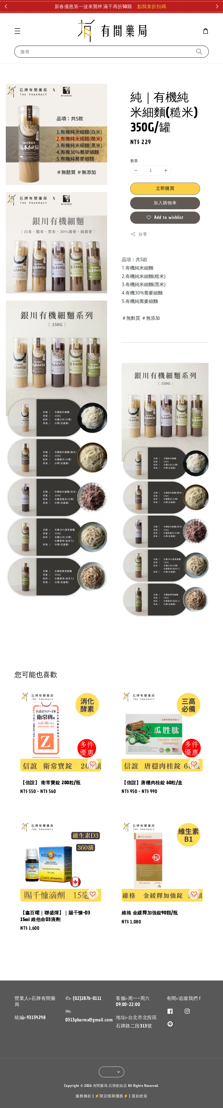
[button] (17, 31)
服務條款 (83, 1096)
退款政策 (140, 1096)
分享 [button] (138, 234)
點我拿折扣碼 (151, 6)
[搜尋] (199, 51)
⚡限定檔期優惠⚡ (111, 1096)
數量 (134, 160)
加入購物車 (165, 203)
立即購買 (165, 188)
